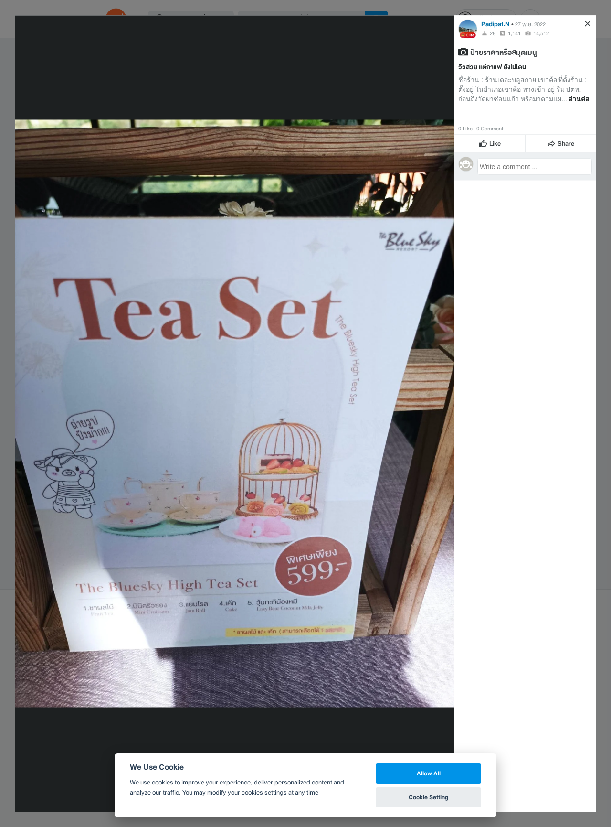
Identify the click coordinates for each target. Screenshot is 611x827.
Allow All (429, 773)
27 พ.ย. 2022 (530, 24)
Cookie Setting (428, 797)
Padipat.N (495, 24)
